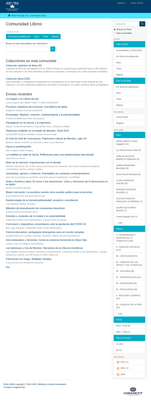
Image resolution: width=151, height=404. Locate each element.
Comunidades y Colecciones (129, 50)
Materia (55, 36)
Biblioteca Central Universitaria (52, 384)
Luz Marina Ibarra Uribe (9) (128, 150)
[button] (122, 3)
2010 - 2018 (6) (123, 326)
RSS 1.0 (122, 362)
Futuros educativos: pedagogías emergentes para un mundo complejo (45, 232)
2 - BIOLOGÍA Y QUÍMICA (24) (128, 297)
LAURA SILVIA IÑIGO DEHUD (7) (126, 209)
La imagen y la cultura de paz (22, 98)
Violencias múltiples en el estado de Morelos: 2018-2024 (37, 130)
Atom (121, 374)
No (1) (119, 350)
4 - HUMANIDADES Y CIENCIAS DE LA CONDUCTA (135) (126, 238)
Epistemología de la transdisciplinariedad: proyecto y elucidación (42, 200)
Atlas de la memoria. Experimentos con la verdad (33, 162)
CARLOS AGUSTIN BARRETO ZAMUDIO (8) (127, 157)
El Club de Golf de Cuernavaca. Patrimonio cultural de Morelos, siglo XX (46, 138)
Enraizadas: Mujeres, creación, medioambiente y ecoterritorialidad (43, 114)
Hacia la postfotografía (18, 146)
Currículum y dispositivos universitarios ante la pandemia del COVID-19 (46, 224)
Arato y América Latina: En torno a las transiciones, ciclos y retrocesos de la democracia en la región (57, 183)
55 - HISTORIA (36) (125, 271)
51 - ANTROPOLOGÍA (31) (128, 277)
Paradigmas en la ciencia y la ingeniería (28, 122)
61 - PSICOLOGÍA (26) (126, 289)
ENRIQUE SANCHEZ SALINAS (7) (126, 191)
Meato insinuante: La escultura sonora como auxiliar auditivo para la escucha (49, 192)
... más (119, 223)
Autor (36, 36)
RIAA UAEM (10, 384)
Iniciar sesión (122, 117)
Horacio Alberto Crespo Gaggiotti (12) (127, 142)
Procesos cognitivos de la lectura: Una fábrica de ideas (36, 106)
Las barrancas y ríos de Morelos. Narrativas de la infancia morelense (44, 248)
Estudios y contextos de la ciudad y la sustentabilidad (35, 216)
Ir (52, 49)
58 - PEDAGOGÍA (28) (126, 283)
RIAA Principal (17, 15)
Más (8, 267)
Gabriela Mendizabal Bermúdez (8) (125, 166)
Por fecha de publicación (19, 36)
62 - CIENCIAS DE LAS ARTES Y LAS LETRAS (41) (129, 263)
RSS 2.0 (122, 368)
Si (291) (119, 344)
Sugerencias (19, 387)
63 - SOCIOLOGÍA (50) (126, 256)
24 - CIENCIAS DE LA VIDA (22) (129, 306)
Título (45, 36)
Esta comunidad (122, 33)
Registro (120, 123)
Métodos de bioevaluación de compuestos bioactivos (35, 208)
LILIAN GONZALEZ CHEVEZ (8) (125, 182)
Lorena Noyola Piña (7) (126, 216)
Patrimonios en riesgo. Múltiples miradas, (29, 259)
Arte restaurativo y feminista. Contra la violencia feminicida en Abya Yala (46, 240)
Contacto (8, 387)
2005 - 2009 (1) (123, 332)
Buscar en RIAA (122, 29)
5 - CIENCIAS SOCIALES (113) (128, 248)
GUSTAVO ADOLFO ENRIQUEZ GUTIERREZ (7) (129, 200)
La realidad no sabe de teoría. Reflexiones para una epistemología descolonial (50, 154)
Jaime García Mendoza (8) (128, 174)
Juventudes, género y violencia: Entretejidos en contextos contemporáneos (48, 173)
